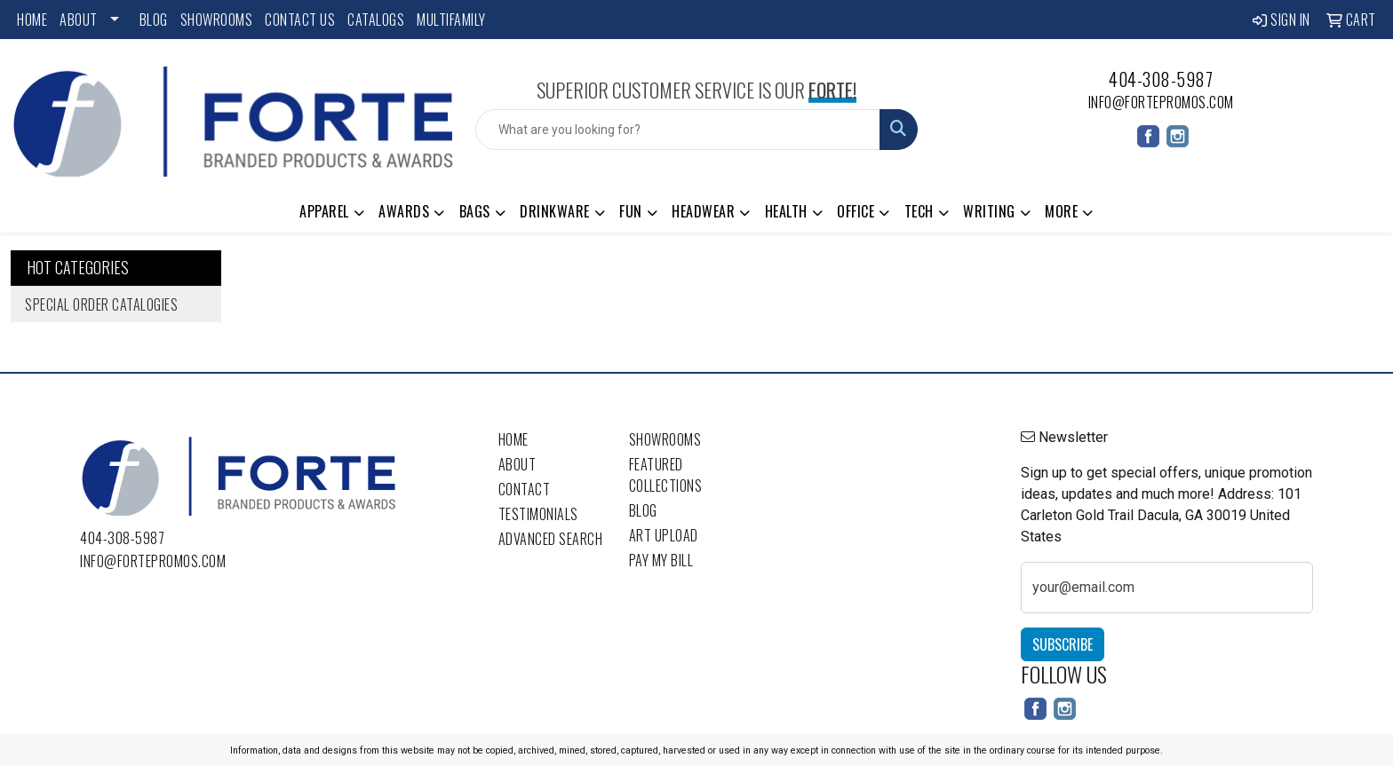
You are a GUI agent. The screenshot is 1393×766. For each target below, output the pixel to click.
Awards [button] (403, 211)
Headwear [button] (703, 211)
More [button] (1061, 211)
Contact (524, 489)
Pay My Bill (661, 560)
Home (32, 19)
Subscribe (1062, 644)
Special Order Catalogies (101, 304)
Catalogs (375, 19)
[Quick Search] (678, 129)
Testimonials (538, 514)
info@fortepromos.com (1161, 102)
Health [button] (786, 211)
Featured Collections (666, 475)
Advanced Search (550, 538)
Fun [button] (630, 211)
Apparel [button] (324, 211)
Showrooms (216, 19)
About (79, 19)
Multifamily (451, 19)
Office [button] (855, 211)
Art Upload (663, 535)
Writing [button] (989, 211)
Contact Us (300, 19)
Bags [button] (474, 211)
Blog (153, 19)
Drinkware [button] (555, 211)
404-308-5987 (1161, 79)
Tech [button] (919, 211)
